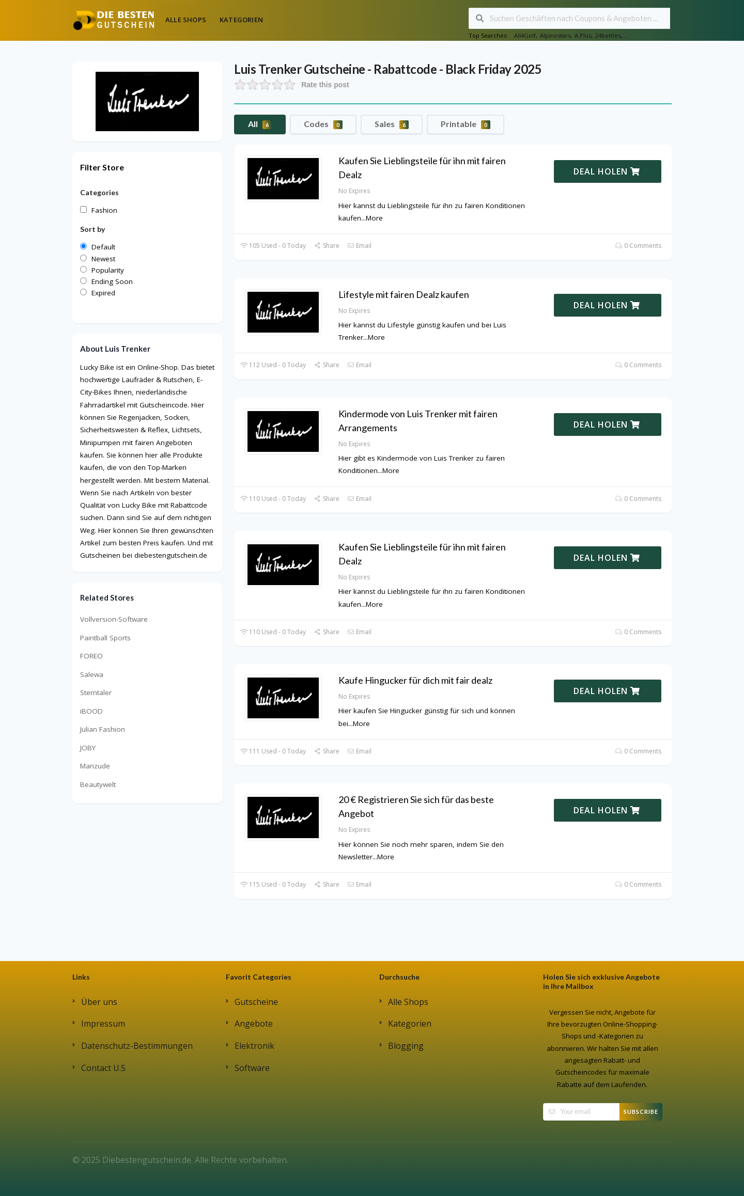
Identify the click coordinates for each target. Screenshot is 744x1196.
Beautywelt (98, 784)
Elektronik (254, 1045)
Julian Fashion (102, 729)
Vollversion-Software (114, 619)
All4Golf (525, 35)
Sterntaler (96, 692)
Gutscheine (256, 1002)
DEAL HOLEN (607, 171)
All (260, 124)
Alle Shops (185, 19)
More (374, 218)
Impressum (103, 1023)
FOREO (91, 655)
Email (359, 245)
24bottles (608, 35)
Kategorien (241, 19)
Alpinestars (555, 35)
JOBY (88, 747)
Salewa (91, 674)
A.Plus (583, 35)
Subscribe (641, 1111)
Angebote (254, 1023)
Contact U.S (103, 1068)
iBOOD (91, 711)
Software (252, 1068)
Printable (465, 124)
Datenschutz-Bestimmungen (137, 1045)
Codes (323, 124)
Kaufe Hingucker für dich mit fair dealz (415, 680)
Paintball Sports (105, 637)
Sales (392, 124)
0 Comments (638, 245)
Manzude (95, 765)
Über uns (99, 1002)
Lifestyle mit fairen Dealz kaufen (403, 294)
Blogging (406, 1045)
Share (326, 245)
